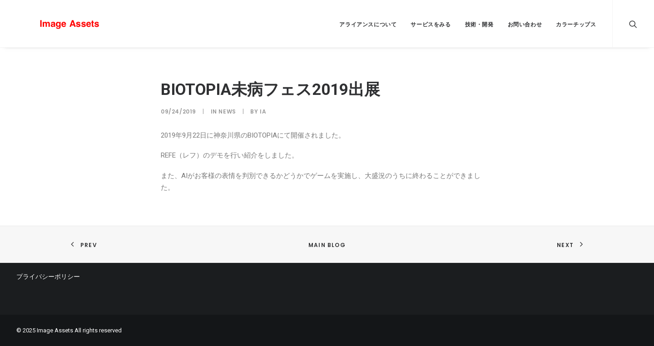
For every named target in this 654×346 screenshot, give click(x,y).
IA (263, 111)
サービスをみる (431, 24)
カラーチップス (576, 24)
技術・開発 (479, 24)
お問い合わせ (525, 24)
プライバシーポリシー (48, 276)
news (227, 111)
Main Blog (327, 245)
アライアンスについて (367, 24)
